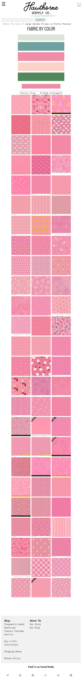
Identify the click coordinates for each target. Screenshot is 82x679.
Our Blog (35, 627)
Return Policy (12, 658)
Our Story (35, 624)
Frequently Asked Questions (14, 625)
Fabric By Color (12, 24)
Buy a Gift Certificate (11, 643)
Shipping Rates (13, 651)
